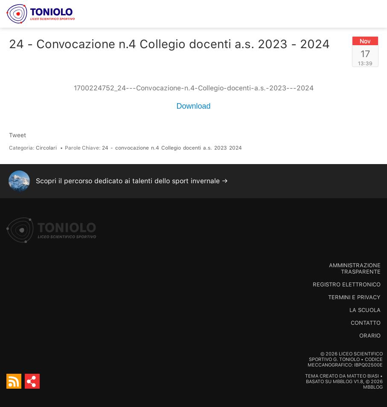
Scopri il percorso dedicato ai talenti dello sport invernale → (132, 181)
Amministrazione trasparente (355, 268)
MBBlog (342, 381)
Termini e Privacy (354, 297)
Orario (370, 335)
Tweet (17, 135)
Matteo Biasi (363, 376)
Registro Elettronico (347, 284)
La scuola (365, 310)
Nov (365, 41)
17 (365, 53)
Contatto (366, 323)
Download (193, 106)
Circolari (46, 148)
